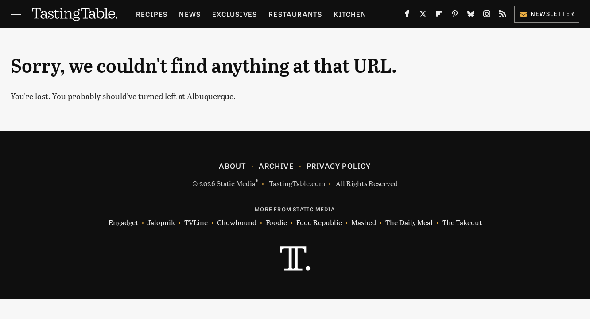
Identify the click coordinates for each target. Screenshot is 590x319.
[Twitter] (423, 15)
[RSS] (502, 15)
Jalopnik (161, 222)
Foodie (276, 222)
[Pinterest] (454, 15)
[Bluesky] (470, 15)
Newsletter (546, 13)
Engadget (123, 222)
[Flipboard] (439, 15)
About (232, 165)
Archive (276, 165)
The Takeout (462, 222)
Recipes (151, 14)
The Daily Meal (409, 222)
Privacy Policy (339, 165)
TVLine (196, 222)
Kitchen (350, 14)
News (190, 14)
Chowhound (236, 222)
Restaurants (295, 14)
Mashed (363, 222)
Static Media (236, 183)
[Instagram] (486, 15)
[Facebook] (407, 15)
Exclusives (234, 14)
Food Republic (319, 222)
